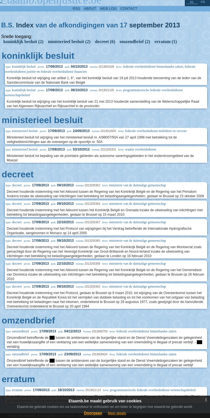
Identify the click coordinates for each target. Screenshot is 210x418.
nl (192, 2)
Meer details (117, 413)
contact (128, 8)
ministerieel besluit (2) (69, 41)
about (90, 8)
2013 (172, 25)
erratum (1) (166, 41)
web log (108, 8)
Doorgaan (93, 413)
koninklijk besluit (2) (23, 41)
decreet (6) (105, 41)
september (146, 25)
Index (25, 25)
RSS (76, 8)
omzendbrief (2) (135, 41)
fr (203, 2)
